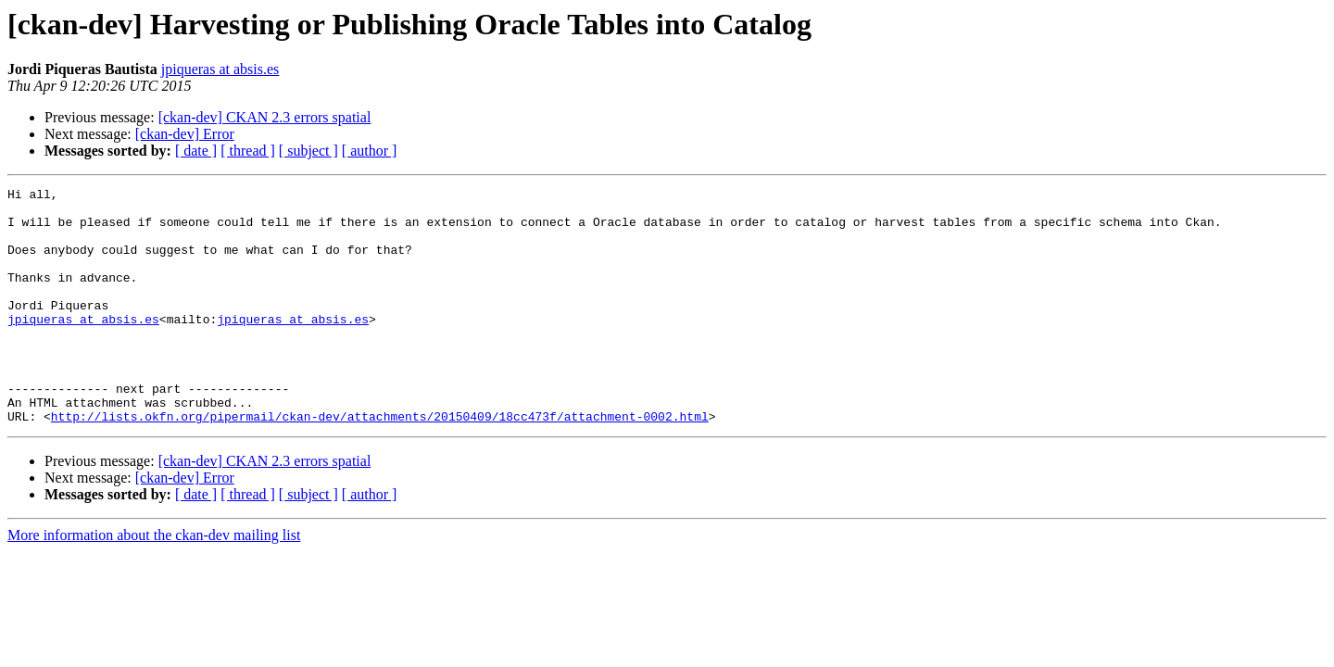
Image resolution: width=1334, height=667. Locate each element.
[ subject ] (308, 150)
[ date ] (196, 150)
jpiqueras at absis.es (220, 69)
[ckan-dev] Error (184, 134)
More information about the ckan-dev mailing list (153, 582)
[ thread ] (247, 150)
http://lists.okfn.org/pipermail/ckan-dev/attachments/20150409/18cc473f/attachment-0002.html (380, 463)
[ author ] (369, 150)
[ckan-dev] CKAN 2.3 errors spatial (264, 117)
